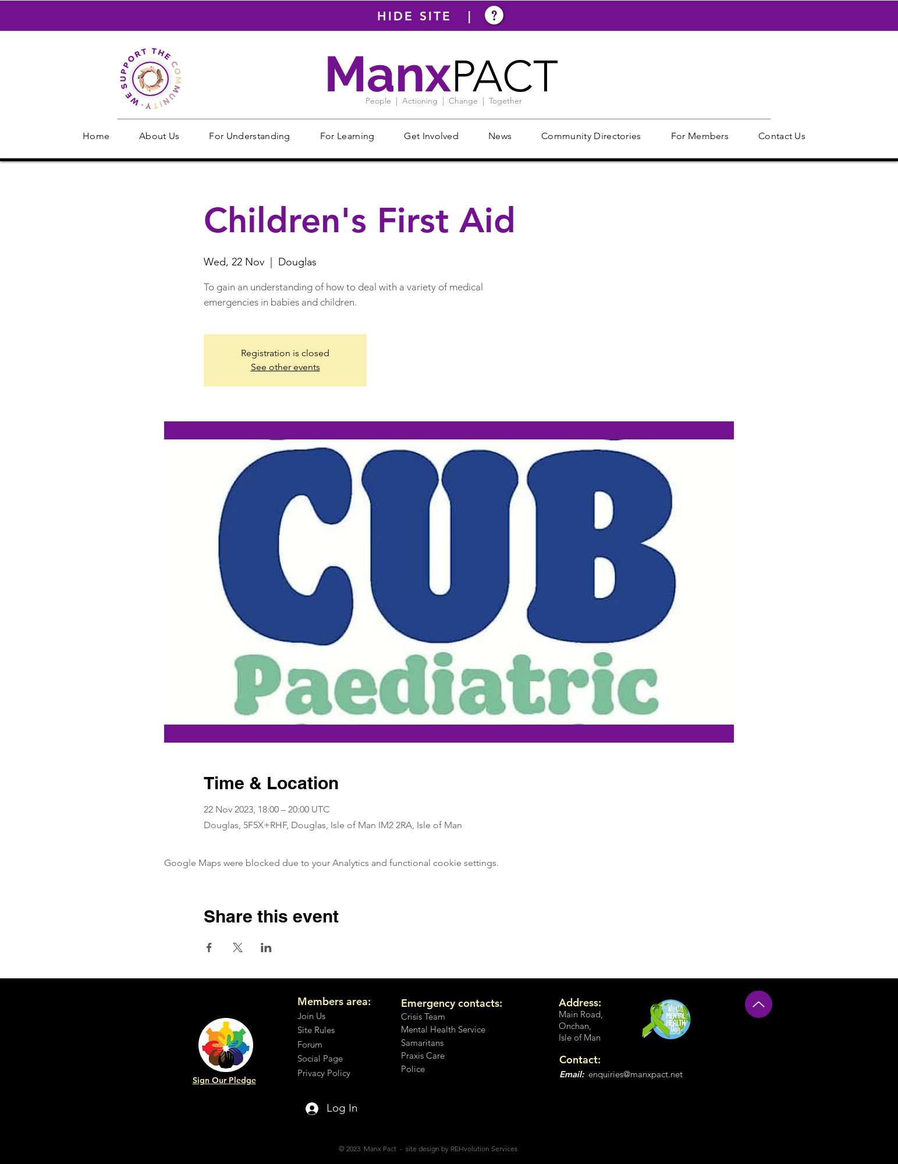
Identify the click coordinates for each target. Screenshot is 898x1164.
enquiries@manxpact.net (635, 1074)
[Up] (758, 1004)
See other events (285, 366)
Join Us (311, 1015)
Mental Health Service (443, 1029)
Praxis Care (423, 1055)
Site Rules (316, 1029)
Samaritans (422, 1042)
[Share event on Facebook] (209, 947)
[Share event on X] (237, 947)
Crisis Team (423, 1016)
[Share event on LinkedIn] (266, 947)
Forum (309, 1044)
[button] (159, 135)
